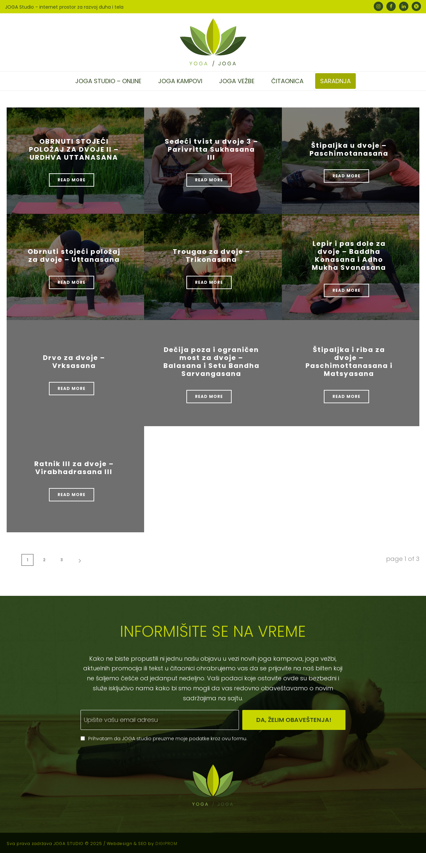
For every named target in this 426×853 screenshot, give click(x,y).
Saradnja (335, 81)
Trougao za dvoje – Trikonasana (211, 255)
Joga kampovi (180, 81)
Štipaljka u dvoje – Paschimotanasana (349, 149)
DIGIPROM (166, 843)
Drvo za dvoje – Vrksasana (74, 361)
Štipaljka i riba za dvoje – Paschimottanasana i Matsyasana (349, 361)
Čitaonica (287, 81)
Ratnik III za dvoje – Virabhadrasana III (74, 467)
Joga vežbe (237, 81)
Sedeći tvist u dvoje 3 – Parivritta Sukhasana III (211, 149)
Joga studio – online (108, 81)
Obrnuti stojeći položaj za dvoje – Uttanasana (74, 255)
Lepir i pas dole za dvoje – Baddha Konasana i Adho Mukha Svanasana (349, 255)
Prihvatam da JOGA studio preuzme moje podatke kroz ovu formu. (167, 738)
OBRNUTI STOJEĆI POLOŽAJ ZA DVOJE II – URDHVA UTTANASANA (74, 149)
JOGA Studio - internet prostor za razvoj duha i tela (64, 7)
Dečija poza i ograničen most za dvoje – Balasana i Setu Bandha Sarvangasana (211, 361)
